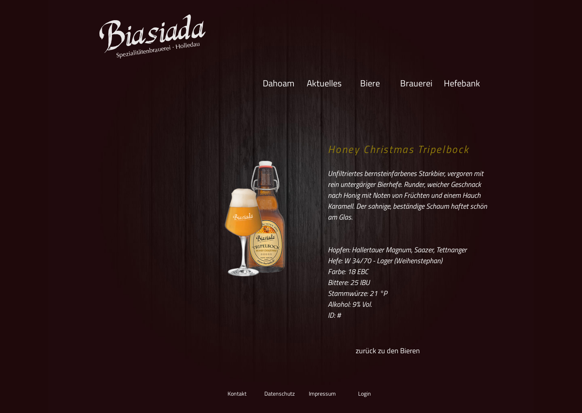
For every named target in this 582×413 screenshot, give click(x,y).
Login (364, 393)
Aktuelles (324, 82)
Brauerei (416, 82)
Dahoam (278, 82)
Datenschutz (279, 393)
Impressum (322, 393)
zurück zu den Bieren (388, 350)
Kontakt (237, 393)
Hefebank (462, 82)
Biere (370, 82)
